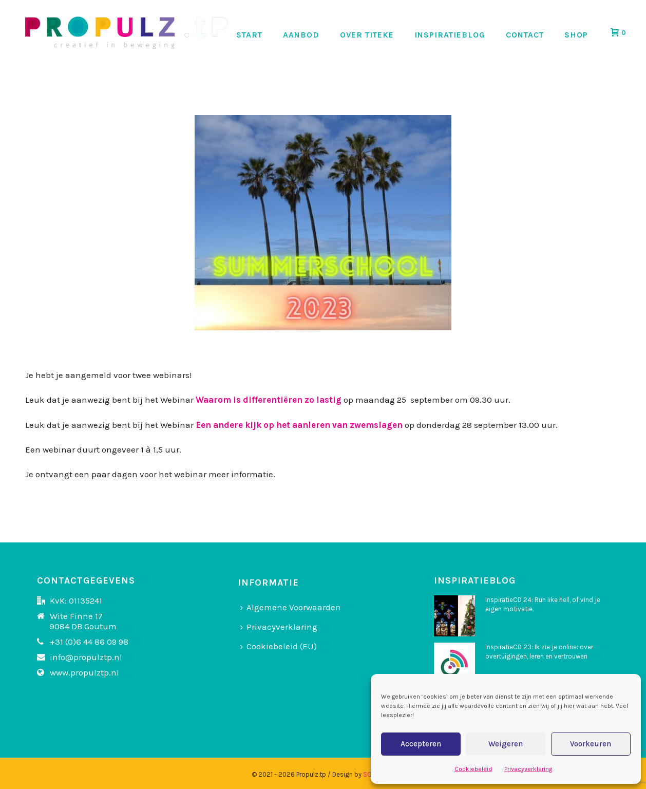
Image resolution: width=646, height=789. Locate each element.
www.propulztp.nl (84, 672)
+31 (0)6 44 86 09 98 (89, 641)
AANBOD (301, 35)
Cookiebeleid (473, 769)
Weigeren (505, 743)
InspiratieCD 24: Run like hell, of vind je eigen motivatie (542, 604)
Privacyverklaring (528, 769)
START (249, 35)
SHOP (576, 35)
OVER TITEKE (367, 35)
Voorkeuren (590, 743)
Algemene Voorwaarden (290, 607)
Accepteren (421, 743)
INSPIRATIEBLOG (449, 35)
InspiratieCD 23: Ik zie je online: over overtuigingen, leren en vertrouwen (539, 651)
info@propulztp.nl (86, 657)
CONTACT (525, 35)
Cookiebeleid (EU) (278, 646)
